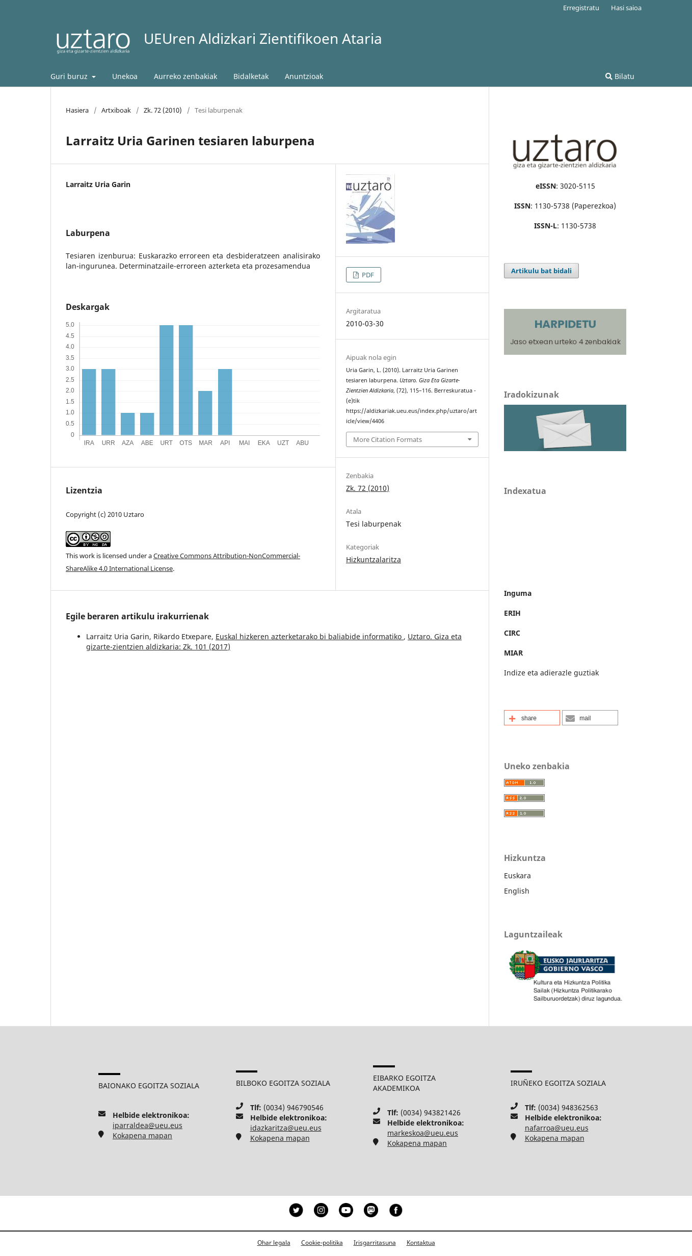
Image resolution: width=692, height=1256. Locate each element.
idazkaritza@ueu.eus (286, 1128)
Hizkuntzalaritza (373, 559)
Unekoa (125, 76)
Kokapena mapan (142, 1135)
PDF (367, 274)
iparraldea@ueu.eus (147, 1125)
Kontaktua (421, 1242)
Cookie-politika (322, 1242)
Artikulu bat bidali (541, 270)
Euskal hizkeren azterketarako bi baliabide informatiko (310, 636)
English (516, 891)
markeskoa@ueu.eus (422, 1133)
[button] (532, 717)
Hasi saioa (626, 7)
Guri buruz (70, 76)
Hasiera (77, 110)
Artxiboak (116, 110)
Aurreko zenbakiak (185, 76)
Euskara (517, 875)
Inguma (517, 593)
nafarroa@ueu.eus (557, 1128)
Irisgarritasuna (375, 1242)
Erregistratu (581, 7)
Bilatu (619, 76)
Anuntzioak (304, 76)
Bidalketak (251, 76)
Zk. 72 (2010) (163, 110)
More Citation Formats (387, 439)
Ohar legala (273, 1242)
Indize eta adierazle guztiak (551, 672)
